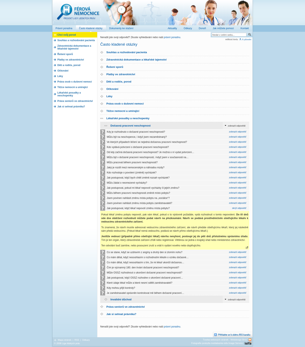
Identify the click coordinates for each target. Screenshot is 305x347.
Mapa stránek (64, 340)
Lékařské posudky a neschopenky (127, 118)
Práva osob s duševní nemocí (125, 103)
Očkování (112, 88)
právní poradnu (172, 37)
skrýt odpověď (239, 208)
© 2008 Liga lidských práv (67, 343)
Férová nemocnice (78, 14)
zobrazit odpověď (237, 131)
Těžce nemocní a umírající (122, 110)
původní (247, 39)
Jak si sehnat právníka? (121, 314)
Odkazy (86, 340)
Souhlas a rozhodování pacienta (126, 52)
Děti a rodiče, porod (118, 81)
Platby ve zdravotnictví (120, 74)
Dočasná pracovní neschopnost (130, 125)
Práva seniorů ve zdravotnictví (125, 306)
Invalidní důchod (120, 299)
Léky (109, 96)
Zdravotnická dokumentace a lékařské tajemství (136, 59)
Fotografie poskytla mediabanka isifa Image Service (217, 343)
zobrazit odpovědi (236, 125)
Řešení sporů (114, 66)
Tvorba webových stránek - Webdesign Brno (225, 339)
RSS (77, 340)
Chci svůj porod (66, 34)
